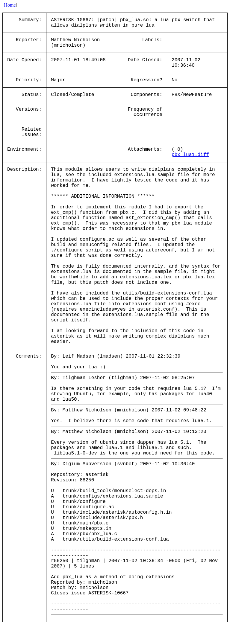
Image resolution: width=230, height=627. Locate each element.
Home (10, 4)
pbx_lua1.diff (190, 155)
